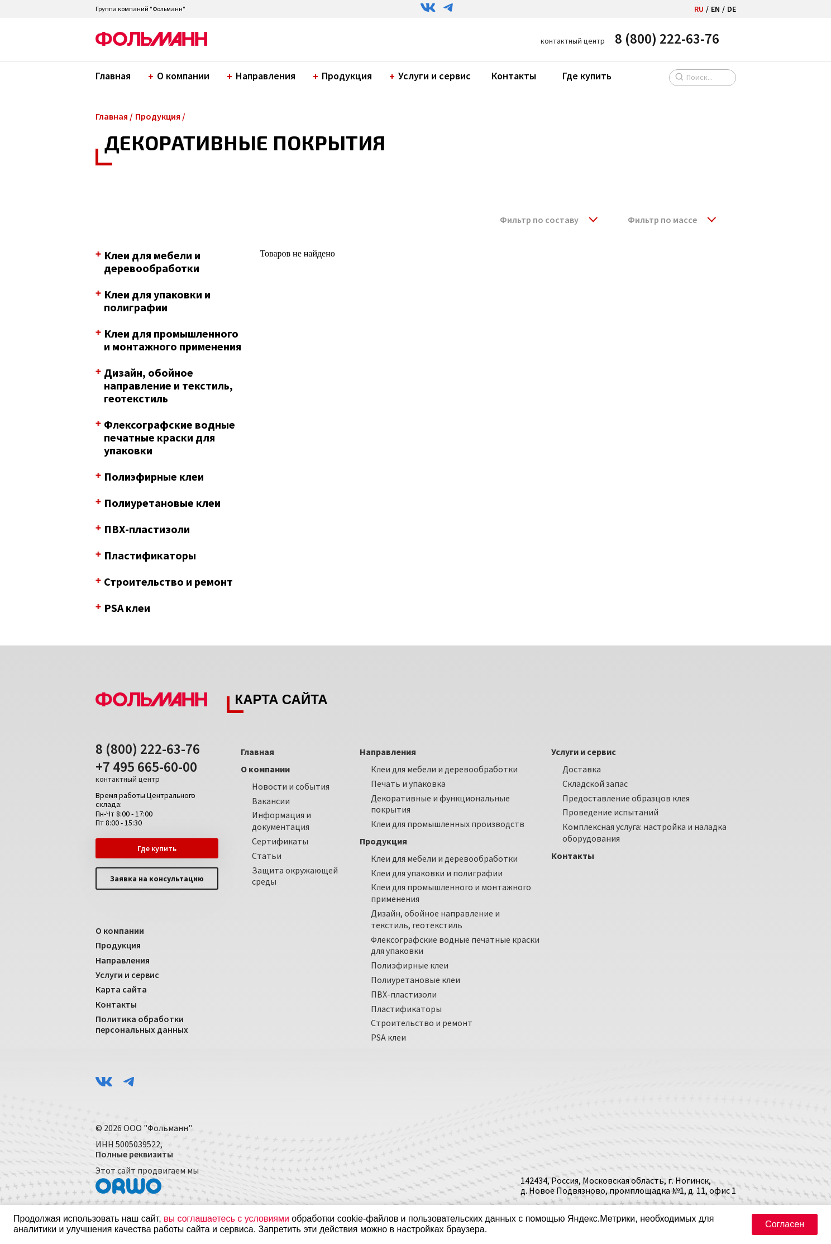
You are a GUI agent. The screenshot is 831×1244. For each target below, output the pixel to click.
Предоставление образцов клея (626, 798)
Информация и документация (281, 820)
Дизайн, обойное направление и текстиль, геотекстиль (435, 919)
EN (715, 9)
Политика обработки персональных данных (141, 1024)
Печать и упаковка (408, 783)
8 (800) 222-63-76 (667, 39)
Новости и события (290, 786)
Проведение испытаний (610, 812)
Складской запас (595, 783)
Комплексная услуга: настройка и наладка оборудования (644, 832)
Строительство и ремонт (421, 1022)
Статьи (266, 855)
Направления (262, 75)
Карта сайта (121, 989)
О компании (180, 75)
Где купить (587, 75)
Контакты (513, 75)
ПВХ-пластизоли (404, 994)
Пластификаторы (406, 1008)
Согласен (784, 1224)
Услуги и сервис (432, 75)
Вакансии (271, 800)
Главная (113, 75)
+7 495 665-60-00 (146, 772)
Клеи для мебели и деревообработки (444, 769)
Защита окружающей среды (295, 876)
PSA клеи (388, 1037)
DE (731, 9)
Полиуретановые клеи (415, 979)
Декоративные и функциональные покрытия (440, 803)
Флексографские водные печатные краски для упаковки (455, 945)
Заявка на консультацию (157, 878)
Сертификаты (280, 841)
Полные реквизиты (134, 1154)
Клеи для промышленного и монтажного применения (451, 892)
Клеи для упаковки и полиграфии (437, 873)
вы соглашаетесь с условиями (226, 1218)
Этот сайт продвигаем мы (147, 1179)
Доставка (581, 769)
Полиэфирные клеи (409, 965)
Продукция (344, 75)
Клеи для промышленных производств (447, 823)
